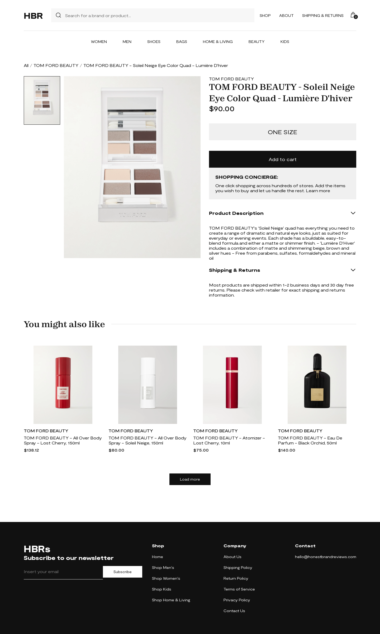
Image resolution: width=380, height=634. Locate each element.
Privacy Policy (237, 600)
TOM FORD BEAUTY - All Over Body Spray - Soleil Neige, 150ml (147, 440)
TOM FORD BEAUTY (56, 65)
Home (157, 556)
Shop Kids (161, 589)
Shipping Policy (238, 567)
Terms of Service (239, 589)
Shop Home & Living (171, 600)
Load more (190, 479)
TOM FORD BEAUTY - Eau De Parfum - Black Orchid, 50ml (310, 440)
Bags (181, 41)
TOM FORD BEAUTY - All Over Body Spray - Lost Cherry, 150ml (63, 440)
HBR (33, 15)
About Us (232, 556)
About (286, 15)
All (26, 65)
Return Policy (236, 578)
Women (99, 41)
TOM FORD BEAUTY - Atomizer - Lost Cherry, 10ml (229, 440)
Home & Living (218, 41)
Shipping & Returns (323, 15)
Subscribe (122, 572)
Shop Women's (166, 578)
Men (127, 41)
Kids (285, 41)
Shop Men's (163, 567)
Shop (265, 15)
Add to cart (283, 159)
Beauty (257, 41)
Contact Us (234, 610)
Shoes (153, 41)
